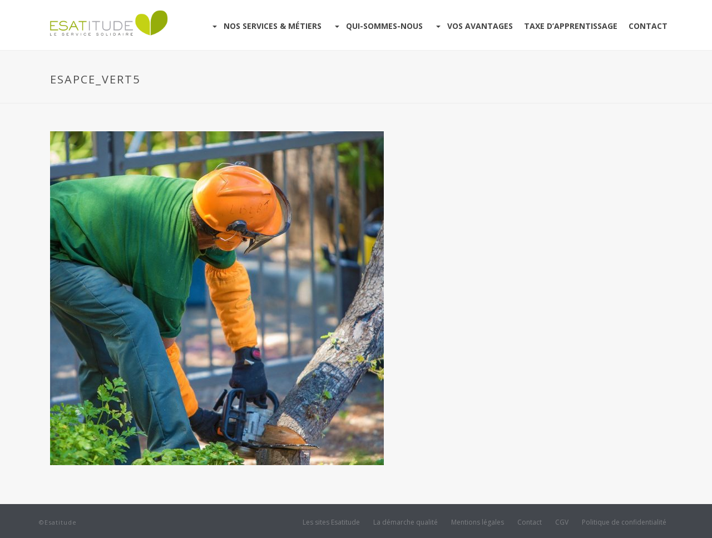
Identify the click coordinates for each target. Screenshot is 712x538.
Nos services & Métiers (266, 26)
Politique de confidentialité (624, 522)
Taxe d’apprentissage (570, 26)
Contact (648, 26)
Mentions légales (477, 522)
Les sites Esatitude (331, 522)
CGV (561, 522)
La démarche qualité (405, 522)
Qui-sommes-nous (378, 26)
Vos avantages (473, 26)
